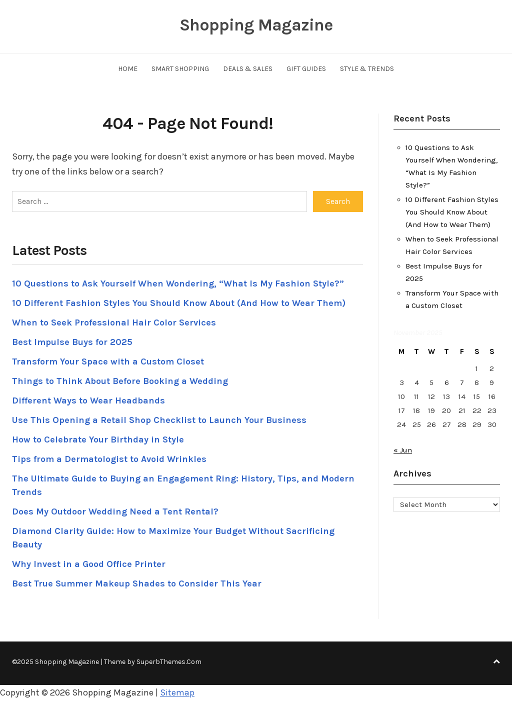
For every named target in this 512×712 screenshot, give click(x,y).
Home (128, 68)
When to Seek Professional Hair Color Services (114, 322)
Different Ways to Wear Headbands (88, 400)
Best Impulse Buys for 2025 (72, 342)
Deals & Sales (247, 68)
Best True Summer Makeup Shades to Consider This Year (137, 583)
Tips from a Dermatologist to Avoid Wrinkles (109, 459)
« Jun (403, 450)
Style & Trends (367, 68)
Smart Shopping (180, 68)
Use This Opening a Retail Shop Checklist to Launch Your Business (159, 420)
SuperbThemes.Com (169, 662)
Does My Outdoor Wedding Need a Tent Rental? (115, 511)
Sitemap (177, 692)
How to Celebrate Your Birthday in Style (98, 439)
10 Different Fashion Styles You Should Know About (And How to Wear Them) (179, 303)
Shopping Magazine (256, 25)
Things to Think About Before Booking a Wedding (120, 381)
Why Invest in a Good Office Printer (89, 564)
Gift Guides (306, 68)
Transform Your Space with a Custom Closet (108, 361)
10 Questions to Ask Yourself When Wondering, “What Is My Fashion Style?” (178, 283)
